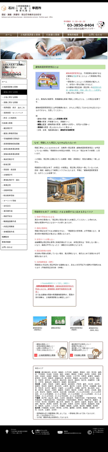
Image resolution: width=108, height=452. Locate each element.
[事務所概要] (72, 35)
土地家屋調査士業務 (10, 87)
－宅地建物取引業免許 (11, 139)
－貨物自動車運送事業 (11, 154)
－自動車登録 (7, 190)
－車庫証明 (6, 185)
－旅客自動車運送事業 (11, 149)
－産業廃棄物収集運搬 (11, 144)
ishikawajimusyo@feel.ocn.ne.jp (72, 433)
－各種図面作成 (8, 232)
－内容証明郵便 (8, 226)
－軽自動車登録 (8, 195)
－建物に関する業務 (10, 92)
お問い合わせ (7, 247)
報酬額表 (5, 237)
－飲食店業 (6, 164)
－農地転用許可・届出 (11, 180)
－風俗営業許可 (8, 159)
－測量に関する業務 (10, 102)
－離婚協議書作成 (9, 221)
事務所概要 (6, 242)
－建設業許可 (7, 128)
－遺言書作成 (7, 211)
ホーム (4, 82)
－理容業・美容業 (9, 170)
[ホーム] (8, 35)
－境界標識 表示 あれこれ (13, 107)
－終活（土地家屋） (10, 118)
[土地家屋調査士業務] (30, 35)
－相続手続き (7, 216)
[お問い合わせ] (95, 35)
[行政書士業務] (52, 35)
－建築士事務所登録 (10, 133)
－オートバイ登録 (9, 201)
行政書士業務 (7, 123)
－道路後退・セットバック (12, 113)
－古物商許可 (7, 175)
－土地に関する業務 (10, 97)
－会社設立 (6, 206)
